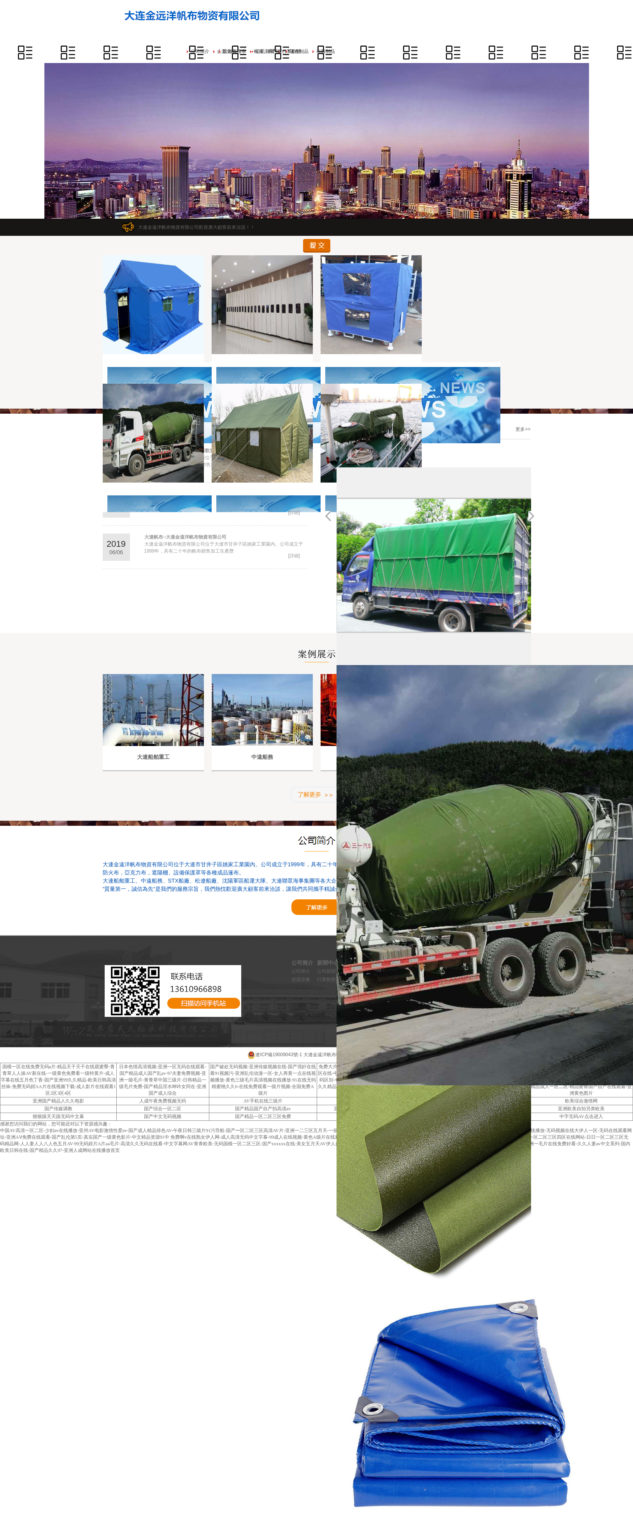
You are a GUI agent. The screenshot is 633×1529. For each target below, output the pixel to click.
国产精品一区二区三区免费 (263, 1116)
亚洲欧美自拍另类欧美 (581, 1108)
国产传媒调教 (58, 1108)
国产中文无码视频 (162, 1116)
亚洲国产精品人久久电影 (58, 1101)
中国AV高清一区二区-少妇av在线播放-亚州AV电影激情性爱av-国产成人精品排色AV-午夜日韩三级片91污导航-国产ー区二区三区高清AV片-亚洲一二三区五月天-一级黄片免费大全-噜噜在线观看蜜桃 (202, 1130)
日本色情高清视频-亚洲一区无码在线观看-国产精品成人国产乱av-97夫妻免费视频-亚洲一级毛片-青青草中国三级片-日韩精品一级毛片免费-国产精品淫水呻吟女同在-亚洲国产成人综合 (162, 1080)
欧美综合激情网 (581, 1101)
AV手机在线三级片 (263, 1101)
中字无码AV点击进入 (581, 1116)
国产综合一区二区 (162, 1108)
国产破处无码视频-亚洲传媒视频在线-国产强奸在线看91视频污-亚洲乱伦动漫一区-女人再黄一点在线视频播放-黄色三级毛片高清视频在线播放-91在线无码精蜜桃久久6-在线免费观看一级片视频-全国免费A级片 (263, 1080)
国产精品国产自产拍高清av (263, 1108)
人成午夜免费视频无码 (162, 1101)
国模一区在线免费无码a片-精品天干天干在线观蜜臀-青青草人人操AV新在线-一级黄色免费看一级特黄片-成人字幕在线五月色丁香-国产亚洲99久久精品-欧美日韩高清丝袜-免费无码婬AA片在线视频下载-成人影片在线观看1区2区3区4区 (58, 1080)
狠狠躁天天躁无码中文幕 (58, 1116)
